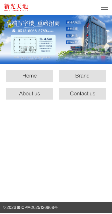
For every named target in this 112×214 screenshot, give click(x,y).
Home (29, 75)
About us (29, 93)
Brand (82, 75)
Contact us (82, 93)
